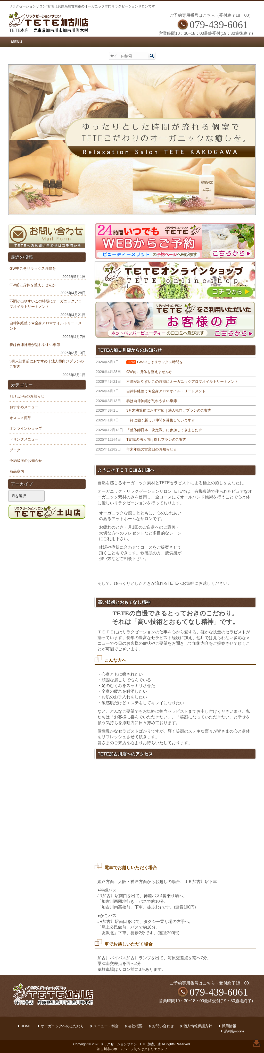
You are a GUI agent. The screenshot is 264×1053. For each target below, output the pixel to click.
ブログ (15, 450)
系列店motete (234, 1031)
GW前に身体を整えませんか (33, 285)
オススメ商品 (20, 418)
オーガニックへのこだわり (62, 1026)
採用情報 (229, 1026)
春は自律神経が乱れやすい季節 (35, 345)
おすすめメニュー (24, 407)
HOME (26, 1026)
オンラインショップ (26, 428)
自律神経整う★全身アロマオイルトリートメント (46, 326)
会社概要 (135, 1026)
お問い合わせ (163, 1026)
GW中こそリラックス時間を (33, 268)
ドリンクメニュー (24, 439)
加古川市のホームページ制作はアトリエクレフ (132, 1049)
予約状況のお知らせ (26, 460)
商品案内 (17, 471)
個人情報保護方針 (197, 1026)
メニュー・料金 (106, 1026)
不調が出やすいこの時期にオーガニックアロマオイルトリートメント (46, 304)
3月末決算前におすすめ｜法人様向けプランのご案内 (47, 364)
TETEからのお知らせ (27, 396)
